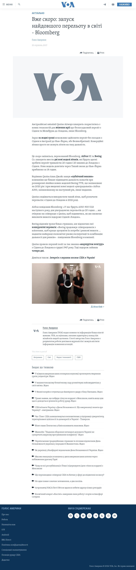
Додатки (6, 560)
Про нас (5, 515)
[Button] (87, 53)
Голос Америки (39, 40)
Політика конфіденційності (15, 545)
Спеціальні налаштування (14, 550)
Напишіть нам (8, 525)
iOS (3, 530)
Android (5, 535)
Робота (5, 520)
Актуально (38, 13)
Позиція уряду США (11, 555)
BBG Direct (6, 540)
